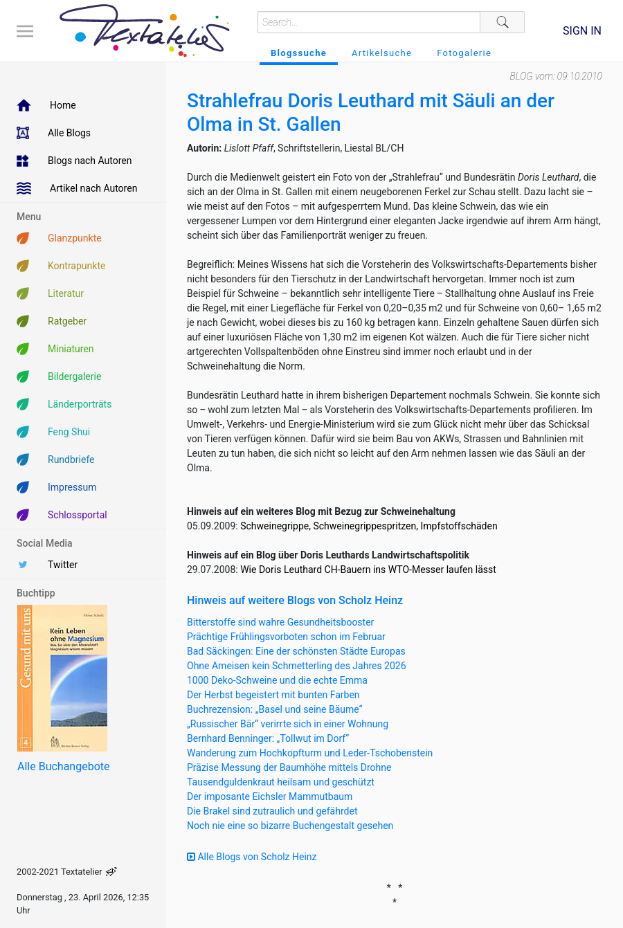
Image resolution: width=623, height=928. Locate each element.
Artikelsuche (382, 53)
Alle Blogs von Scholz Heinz (252, 856)
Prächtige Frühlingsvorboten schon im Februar (286, 636)
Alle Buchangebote (63, 766)
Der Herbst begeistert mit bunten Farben (273, 694)
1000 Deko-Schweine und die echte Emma (277, 680)
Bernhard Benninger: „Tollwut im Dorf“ (268, 738)
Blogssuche (299, 53)
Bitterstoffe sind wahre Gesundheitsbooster (280, 622)
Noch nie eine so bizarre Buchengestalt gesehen (290, 825)
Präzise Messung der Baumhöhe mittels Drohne (289, 767)
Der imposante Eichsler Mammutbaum (269, 796)
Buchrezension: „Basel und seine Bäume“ (275, 709)
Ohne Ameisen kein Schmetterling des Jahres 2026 (296, 665)
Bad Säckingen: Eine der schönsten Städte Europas (296, 651)
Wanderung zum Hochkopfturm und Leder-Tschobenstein (310, 752)
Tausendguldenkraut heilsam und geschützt (280, 782)
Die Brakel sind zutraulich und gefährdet (272, 811)
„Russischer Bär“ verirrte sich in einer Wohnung (287, 723)
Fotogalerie (464, 53)
